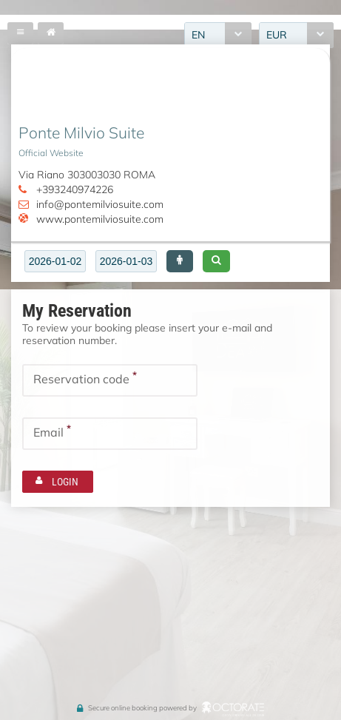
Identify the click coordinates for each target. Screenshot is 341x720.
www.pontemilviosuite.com (99, 219)
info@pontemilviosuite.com (99, 204)
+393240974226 (74, 189)
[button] (179, 261)
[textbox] (55, 261)
